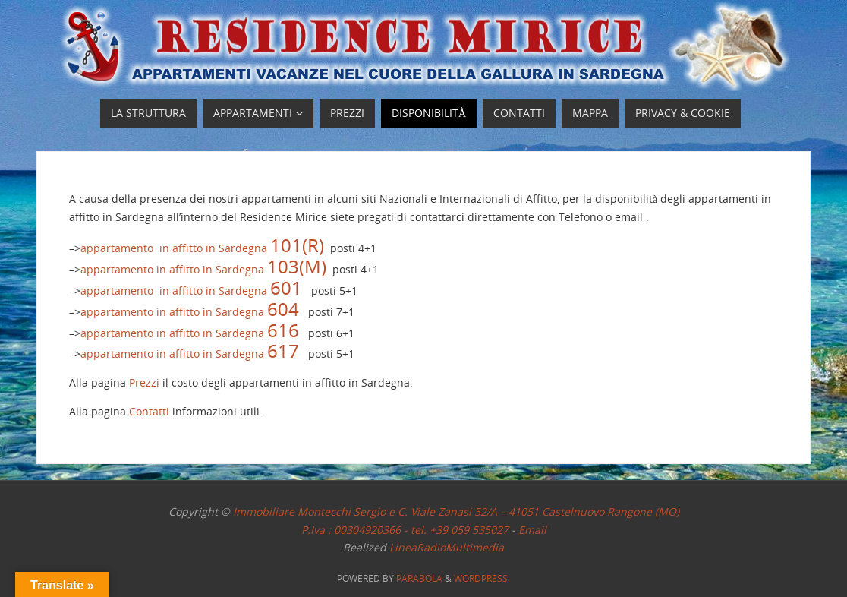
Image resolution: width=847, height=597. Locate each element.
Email (532, 530)
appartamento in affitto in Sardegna (202, 248)
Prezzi (144, 382)
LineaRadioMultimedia (446, 547)
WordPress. (482, 578)
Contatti (149, 411)
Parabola (419, 578)
